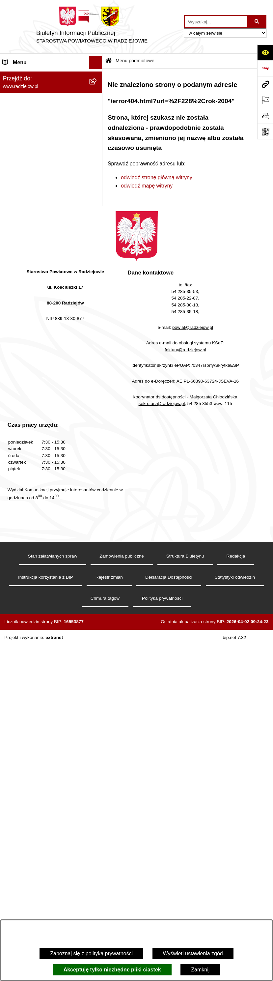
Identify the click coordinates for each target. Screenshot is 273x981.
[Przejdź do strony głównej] (92, 27)
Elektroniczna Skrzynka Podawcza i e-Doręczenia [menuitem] (44, 333)
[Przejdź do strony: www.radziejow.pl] (265, 84)
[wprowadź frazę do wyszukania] (216, 21)
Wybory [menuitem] (11, 416)
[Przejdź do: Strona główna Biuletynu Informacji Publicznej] (108, 61)
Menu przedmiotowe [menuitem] (26, 213)
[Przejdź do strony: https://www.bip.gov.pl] (265, 68)
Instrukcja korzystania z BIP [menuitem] (35, 240)
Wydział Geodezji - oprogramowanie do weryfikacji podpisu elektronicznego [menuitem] (45, 358)
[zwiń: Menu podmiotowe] (97, 76)
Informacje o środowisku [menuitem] (31, 295)
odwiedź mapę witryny (147, 185)
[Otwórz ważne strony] (265, 100)
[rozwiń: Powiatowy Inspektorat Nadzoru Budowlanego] (97, 308)
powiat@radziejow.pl (192, 677)
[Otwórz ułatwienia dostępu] (265, 52)
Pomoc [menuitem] (11, 469)
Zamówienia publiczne (121, 905)
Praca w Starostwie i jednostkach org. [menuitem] (41, 278)
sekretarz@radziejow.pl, (162, 753)
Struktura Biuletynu (185, 905)
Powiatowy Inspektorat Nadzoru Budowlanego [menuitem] (40, 312)
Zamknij (200, 969)
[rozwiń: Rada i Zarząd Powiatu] (97, 110)
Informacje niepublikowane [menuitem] (34, 482)
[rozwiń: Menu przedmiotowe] (97, 213)
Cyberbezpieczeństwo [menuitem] (28, 508)
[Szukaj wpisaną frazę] (257, 21)
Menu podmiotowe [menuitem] (24, 75)
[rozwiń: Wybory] (97, 416)
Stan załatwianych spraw (52, 905)
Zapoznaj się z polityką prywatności (91, 953)
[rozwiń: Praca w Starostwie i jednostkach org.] (97, 274)
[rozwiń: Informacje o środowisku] (97, 295)
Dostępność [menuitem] (17, 522)
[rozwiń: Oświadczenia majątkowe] (97, 170)
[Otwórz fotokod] (265, 131)
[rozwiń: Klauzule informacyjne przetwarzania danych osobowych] (97, 253)
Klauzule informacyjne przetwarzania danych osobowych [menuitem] (46, 257)
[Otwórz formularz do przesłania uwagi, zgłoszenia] (265, 116)
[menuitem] (51, 93)
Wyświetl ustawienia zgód (193, 953)
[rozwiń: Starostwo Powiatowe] (97, 128)
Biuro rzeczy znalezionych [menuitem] (33, 429)
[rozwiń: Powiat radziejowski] (97, 93)
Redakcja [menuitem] (14, 226)
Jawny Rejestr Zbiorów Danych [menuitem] (39, 495)
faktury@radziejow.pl (185, 699)
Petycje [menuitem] (11, 456)
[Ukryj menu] (95, 62)
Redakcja (236, 905)
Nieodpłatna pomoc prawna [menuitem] (35, 443)
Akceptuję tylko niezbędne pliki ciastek (112, 969)
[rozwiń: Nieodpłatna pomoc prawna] (97, 443)
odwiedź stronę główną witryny (156, 177)
